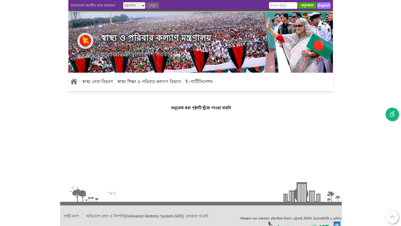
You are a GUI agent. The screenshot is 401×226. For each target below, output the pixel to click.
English (324, 5)
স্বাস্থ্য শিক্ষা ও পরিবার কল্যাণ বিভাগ (149, 81)
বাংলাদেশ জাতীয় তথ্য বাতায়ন (93, 5)
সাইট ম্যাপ (71, 216)
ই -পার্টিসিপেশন (199, 81)
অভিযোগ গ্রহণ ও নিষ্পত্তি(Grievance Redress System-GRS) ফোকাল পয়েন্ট (147, 216)
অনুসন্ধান (307, 5)
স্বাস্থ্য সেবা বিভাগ (97, 81)
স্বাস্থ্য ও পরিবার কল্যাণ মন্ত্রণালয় (156, 37)
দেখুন (152, 5)
